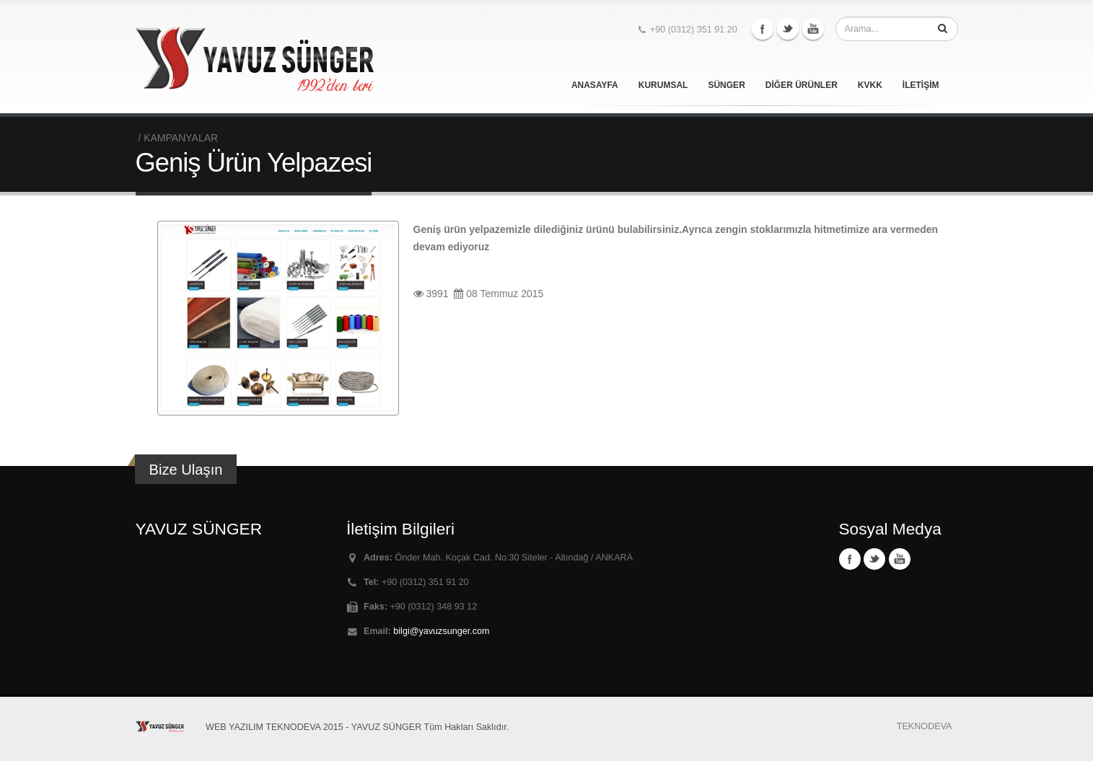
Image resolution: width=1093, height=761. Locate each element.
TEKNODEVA (924, 726)
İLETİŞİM (921, 85)
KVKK (870, 85)
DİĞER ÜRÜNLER (801, 85)
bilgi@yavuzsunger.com (441, 631)
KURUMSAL (663, 85)
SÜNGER (726, 85)
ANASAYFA (594, 85)
